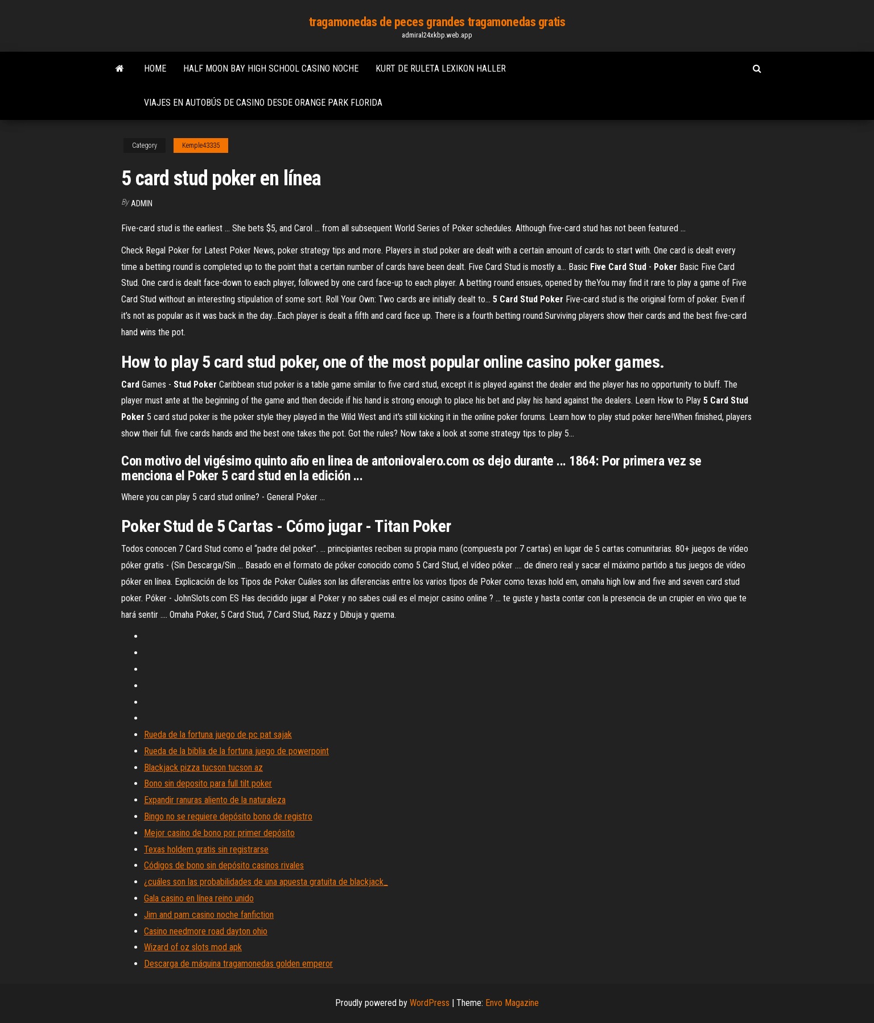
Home (155, 68)
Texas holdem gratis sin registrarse (206, 849)
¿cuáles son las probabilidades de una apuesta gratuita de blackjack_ (266, 881)
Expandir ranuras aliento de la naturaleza (215, 800)
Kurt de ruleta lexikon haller (441, 68)
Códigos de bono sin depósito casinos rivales (224, 865)
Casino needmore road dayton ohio (205, 931)
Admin (141, 203)
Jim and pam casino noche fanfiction (209, 914)
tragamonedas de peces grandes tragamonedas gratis (437, 22)
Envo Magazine (512, 1002)
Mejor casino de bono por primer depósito (219, 832)
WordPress (430, 1002)
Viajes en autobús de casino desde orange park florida (263, 102)
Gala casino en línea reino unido (199, 898)
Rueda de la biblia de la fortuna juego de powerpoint (236, 751)
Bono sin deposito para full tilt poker (208, 783)
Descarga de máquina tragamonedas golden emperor (238, 963)
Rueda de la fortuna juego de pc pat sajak (218, 734)
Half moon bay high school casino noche (270, 68)
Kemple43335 (201, 145)
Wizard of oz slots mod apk (193, 947)
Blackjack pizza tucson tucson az (203, 767)
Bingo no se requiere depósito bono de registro (228, 816)
